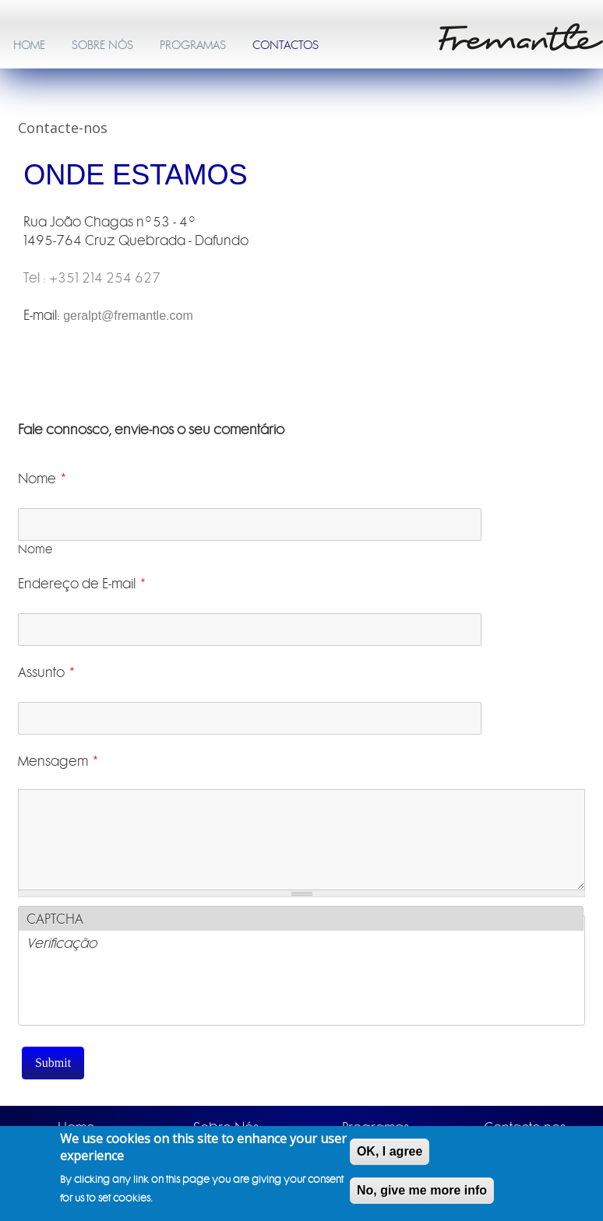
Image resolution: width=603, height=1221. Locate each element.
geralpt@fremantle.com (128, 315)
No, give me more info (422, 1190)
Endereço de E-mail (82, 583)
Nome (43, 478)
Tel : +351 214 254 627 (91, 278)
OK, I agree (389, 1151)
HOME (29, 45)
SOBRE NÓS (102, 45)
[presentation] (144, 994)
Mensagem (59, 761)
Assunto (47, 672)
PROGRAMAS (193, 45)
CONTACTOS (285, 45)
